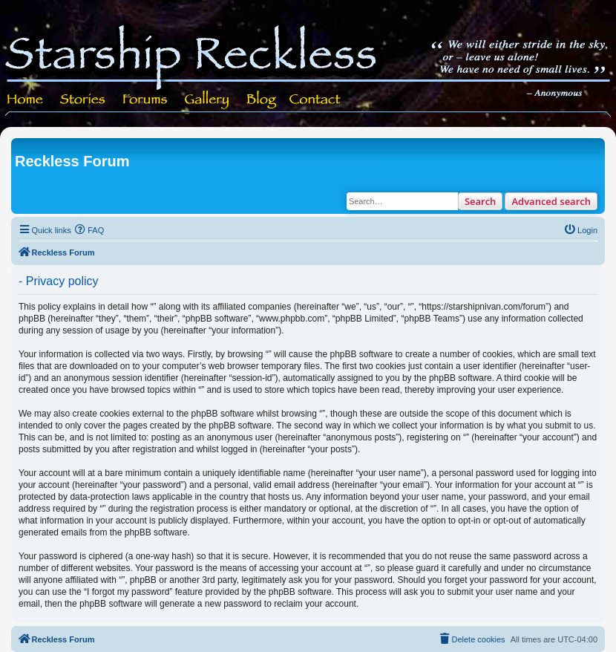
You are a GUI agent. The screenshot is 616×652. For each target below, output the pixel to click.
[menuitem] (90, 230)
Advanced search (551, 201)
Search (481, 201)
